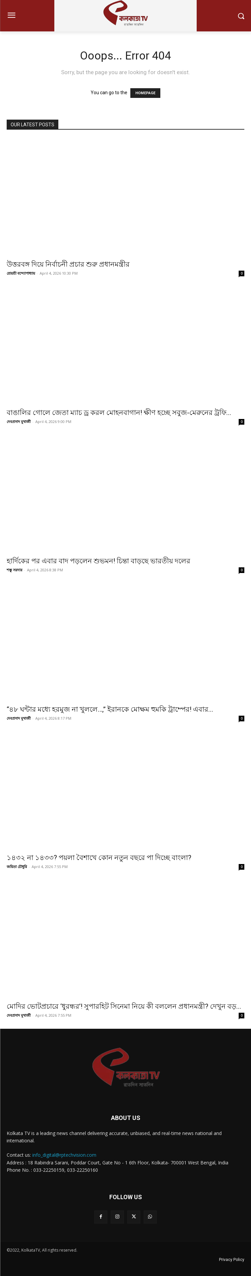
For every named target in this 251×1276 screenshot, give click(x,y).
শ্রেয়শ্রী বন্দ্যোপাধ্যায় (21, 273)
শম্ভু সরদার (14, 569)
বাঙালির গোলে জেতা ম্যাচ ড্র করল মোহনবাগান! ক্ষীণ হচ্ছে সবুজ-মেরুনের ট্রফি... (119, 413)
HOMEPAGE (145, 93)
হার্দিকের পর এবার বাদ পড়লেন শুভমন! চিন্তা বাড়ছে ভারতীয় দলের (98, 561)
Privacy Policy (231, 1259)
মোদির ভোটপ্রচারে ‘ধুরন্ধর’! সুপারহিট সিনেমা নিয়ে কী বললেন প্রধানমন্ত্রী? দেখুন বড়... (124, 1006)
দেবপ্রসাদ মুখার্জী (19, 421)
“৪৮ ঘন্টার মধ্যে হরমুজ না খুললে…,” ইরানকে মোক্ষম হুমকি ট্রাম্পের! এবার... (110, 709)
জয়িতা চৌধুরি (17, 866)
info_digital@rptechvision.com (64, 1155)
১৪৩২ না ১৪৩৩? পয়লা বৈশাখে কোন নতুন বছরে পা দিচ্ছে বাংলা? (99, 858)
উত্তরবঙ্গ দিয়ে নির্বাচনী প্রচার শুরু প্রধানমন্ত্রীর (68, 264)
